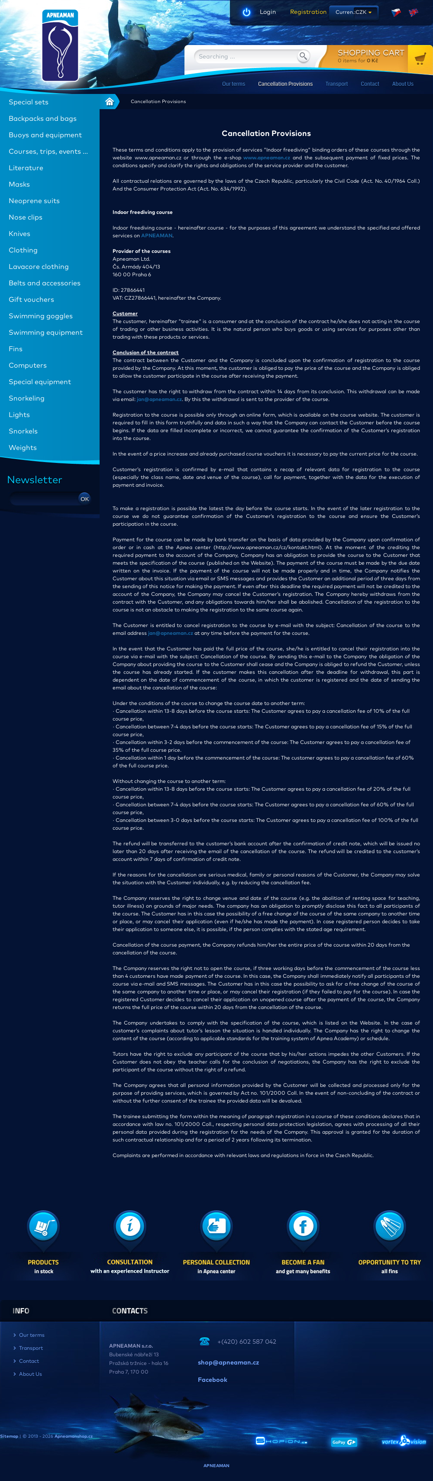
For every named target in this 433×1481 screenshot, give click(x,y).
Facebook (212, 1380)
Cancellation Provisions (285, 84)
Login (268, 12)
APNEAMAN (156, 236)
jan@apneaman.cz (159, 399)
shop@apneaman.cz (228, 1363)
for (385, 56)
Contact (370, 84)
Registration (305, 12)
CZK (360, 12)
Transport (337, 84)
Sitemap (9, 1436)
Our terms (233, 84)
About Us (403, 84)
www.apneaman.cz (266, 158)
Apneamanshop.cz (74, 1436)
